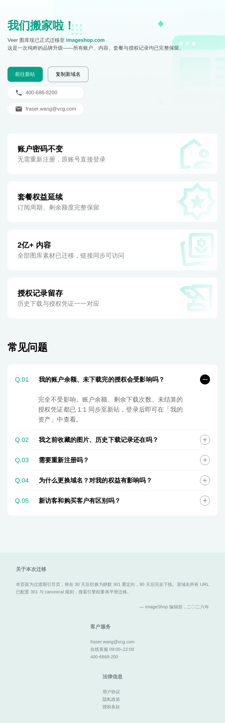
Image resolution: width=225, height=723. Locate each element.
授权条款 (111, 706)
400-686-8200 (36, 93)
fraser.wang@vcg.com (45, 109)
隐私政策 (111, 699)
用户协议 (111, 691)
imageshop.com (85, 40)
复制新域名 (68, 74)
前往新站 (25, 74)
